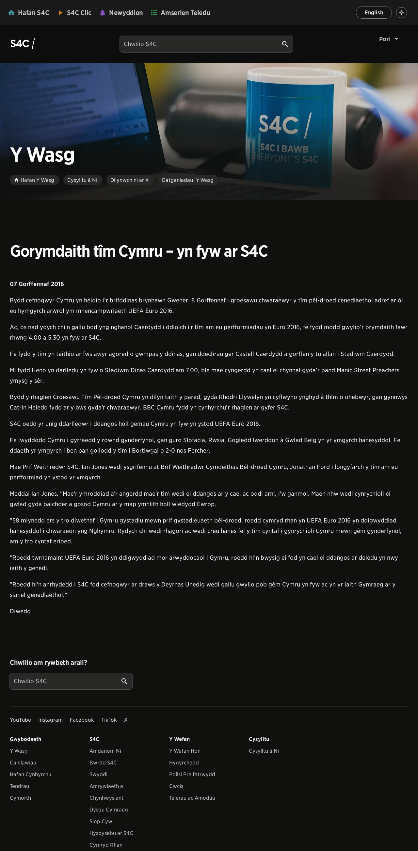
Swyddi (98, 774)
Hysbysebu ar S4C (111, 833)
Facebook (82, 720)
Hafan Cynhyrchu (30, 774)
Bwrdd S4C (103, 763)
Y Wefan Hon (185, 751)
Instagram (50, 720)
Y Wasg (19, 751)
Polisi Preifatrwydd (192, 774)
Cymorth (20, 798)
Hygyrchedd (184, 763)
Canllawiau (23, 763)
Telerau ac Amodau (192, 798)
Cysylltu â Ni (264, 751)
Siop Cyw (100, 821)
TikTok (109, 720)
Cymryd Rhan (105, 845)
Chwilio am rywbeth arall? (48, 662)
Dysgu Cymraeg (108, 810)
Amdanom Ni (105, 751)
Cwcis (176, 786)
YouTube (20, 720)
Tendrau (19, 786)
